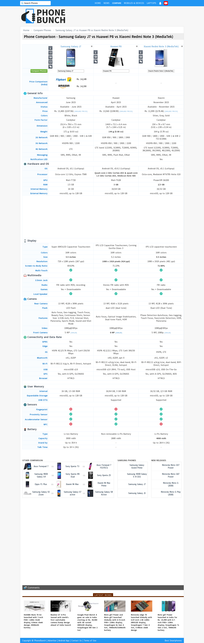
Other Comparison (32, 460)
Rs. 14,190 (70, 86)
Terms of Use (90, 640)
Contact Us (76, 640)
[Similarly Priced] (80, 111)
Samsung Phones (127, 460)
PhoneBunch (40, 640)
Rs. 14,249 (70, 79)
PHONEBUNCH (51, 16)
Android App (63, 640)
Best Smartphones (173, 640)
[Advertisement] (132, 16)
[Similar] (74, 333)
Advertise (52, 640)
